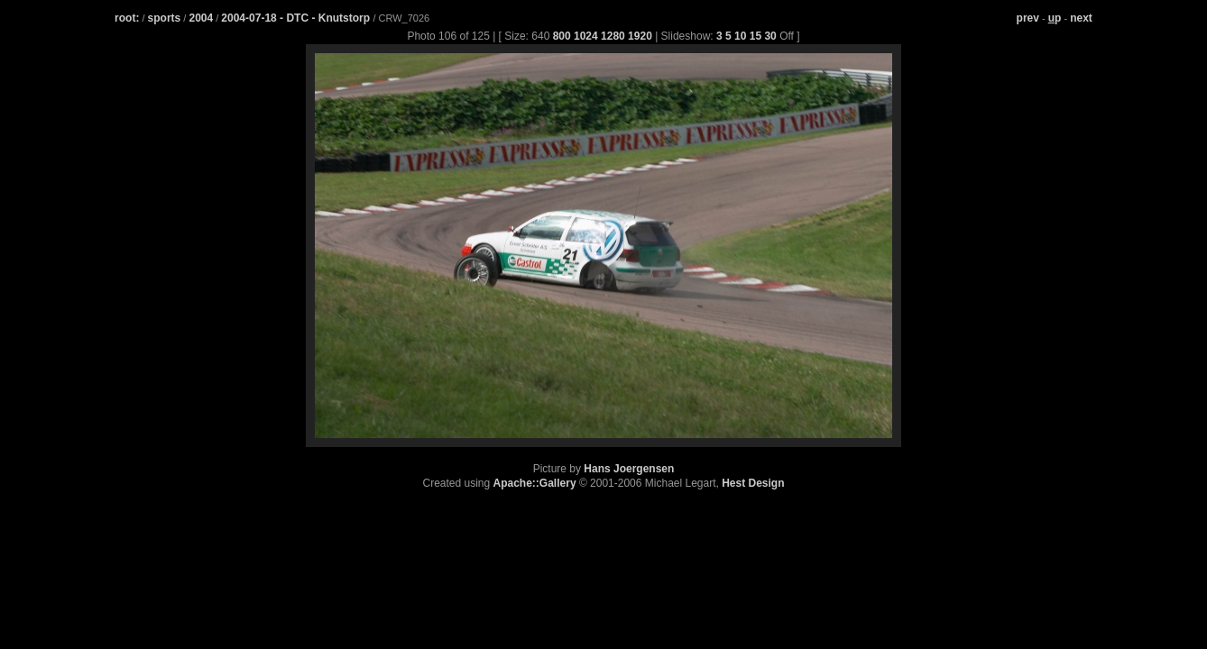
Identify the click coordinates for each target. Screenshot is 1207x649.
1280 (613, 36)
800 (562, 36)
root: (127, 18)
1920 (640, 36)
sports (164, 18)
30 (770, 36)
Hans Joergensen (629, 468)
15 (755, 36)
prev (1028, 18)
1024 (586, 36)
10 (740, 36)
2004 (201, 18)
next (1081, 18)
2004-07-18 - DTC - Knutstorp (297, 18)
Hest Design (753, 483)
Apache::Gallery (534, 483)
